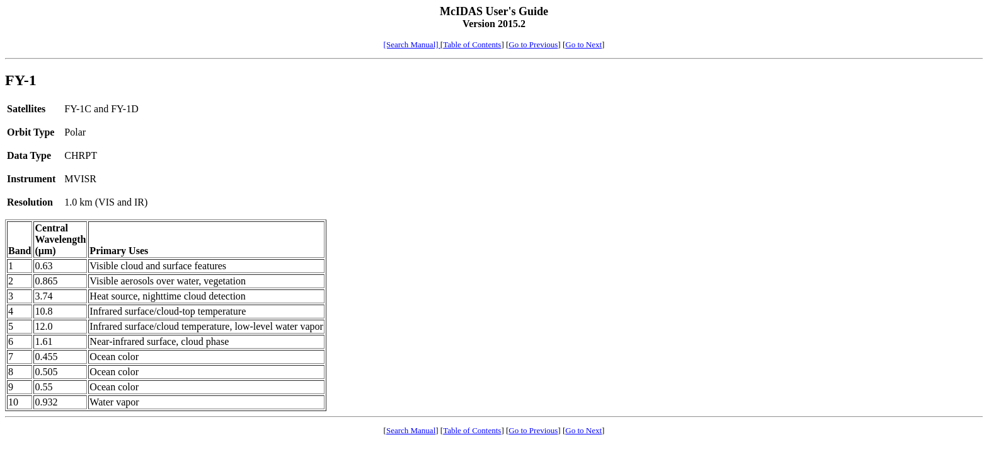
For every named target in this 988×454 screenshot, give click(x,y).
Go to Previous (533, 44)
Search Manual (410, 430)
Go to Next (583, 44)
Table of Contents (472, 44)
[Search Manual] (412, 44)
